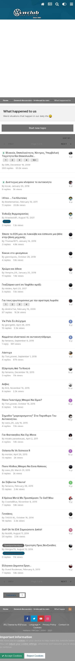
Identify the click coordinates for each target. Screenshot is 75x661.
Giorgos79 (10, 549)
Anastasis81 (11, 217)
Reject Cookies (34, 655)
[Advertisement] (37, 58)
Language (34, 624)
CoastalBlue (11, 501)
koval (7, 186)
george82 (10, 325)
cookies (21, 640)
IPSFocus (22, 624)
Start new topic (37, 128)
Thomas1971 (11, 241)
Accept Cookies (12, 655)
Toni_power (11, 356)
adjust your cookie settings (23, 643)
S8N (7, 164)
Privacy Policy (49, 624)
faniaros (9, 340)
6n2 (7, 388)
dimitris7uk (10, 309)
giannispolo (11, 256)
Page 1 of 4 (37, 144)
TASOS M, (10, 517)
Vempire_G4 (11, 272)
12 (34, 160)
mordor (8, 454)
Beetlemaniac (12, 201)
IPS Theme (9, 624)
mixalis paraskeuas (15, 438)
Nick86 (8, 533)
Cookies (37, 627)
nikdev (8, 288)
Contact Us (64, 624)
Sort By (67, 138)
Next (64, 144)
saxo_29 (9, 422)
